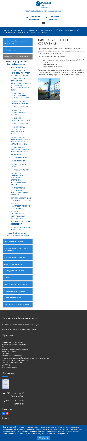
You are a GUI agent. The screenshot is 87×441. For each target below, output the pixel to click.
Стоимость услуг (10, 50)
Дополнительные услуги (13, 264)
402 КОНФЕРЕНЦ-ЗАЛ (19, 161)
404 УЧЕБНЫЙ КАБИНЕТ (20, 170)
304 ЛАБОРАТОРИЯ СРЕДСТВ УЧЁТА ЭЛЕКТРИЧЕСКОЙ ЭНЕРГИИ (18, 130)
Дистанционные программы (12, 342)
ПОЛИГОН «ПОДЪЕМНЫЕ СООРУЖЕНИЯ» (21, 223)
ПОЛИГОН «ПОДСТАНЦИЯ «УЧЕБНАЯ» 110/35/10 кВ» (21, 199)
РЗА (3, 347)
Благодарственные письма (14, 271)
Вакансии (7, 277)
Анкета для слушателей (13, 298)
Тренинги (5, 353)
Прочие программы (9, 367)
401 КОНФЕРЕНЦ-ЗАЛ (19, 157)
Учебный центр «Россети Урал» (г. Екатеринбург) (17, 63)
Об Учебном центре (18, 30)
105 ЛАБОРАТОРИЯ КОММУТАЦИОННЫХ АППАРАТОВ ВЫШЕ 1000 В (21, 95)
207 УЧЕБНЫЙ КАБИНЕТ (20, 107)
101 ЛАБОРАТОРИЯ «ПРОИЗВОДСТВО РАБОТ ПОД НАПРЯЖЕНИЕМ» (20, 73)
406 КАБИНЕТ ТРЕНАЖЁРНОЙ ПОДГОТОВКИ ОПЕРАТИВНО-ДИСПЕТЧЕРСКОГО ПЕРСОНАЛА (18, 178)
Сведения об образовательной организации (15, 42)
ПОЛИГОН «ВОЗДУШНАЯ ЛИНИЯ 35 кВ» (20, 228)
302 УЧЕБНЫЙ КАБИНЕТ (20, 124)
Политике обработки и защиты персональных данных (42, 431)
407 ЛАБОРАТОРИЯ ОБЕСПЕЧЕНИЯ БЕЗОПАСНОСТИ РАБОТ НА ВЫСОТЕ (20, 191)
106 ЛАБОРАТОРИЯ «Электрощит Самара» (19, 102)
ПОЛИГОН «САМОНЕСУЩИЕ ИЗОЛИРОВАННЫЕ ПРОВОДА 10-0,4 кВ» (18, 215)
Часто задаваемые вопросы (14, 291)
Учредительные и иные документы (17, 304)
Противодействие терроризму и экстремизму (16, 249)
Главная (6, 30)
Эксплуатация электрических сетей (15, 360)
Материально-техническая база (40, 30)
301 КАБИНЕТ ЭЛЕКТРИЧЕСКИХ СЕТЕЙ (20, 119)
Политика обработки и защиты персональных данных (22, 325)
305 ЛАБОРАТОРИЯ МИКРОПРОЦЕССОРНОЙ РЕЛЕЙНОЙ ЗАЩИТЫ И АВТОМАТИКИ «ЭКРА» (20, 140)
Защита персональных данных (15, 284)
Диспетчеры (6, 365)
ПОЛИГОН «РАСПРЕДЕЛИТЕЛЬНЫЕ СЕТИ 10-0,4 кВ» (20, 206)
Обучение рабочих (9, 351)
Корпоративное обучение (13, 241)
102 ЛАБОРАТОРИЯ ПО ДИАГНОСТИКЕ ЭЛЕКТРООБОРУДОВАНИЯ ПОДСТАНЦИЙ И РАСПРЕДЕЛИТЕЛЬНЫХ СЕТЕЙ (21, 84)
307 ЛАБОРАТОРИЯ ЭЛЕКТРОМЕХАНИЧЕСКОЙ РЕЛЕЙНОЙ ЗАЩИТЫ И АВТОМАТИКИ (21, 150)
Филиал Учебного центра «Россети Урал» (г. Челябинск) (18, 234)
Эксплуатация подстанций (12, 362)
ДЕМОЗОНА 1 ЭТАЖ (18, 67)
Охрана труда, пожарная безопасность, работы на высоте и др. (25, 358)
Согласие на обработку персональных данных (19, 329)
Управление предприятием (12, 356)
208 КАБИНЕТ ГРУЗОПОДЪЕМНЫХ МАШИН (18, 112)
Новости (5, 418)
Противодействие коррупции (14, 257)
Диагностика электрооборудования (15, 349)
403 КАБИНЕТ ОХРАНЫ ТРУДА (19, 165)
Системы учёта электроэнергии (14, 344)
